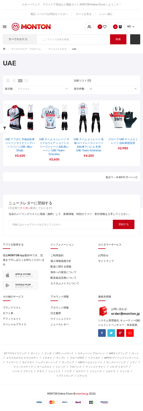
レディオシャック (48, 362)
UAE (74, 49)
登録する (123, 224)
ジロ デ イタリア (119, 366)
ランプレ (61, 357)
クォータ (124, 371)
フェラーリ (12, 362)
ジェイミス (54, 371)
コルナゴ (110, 371)
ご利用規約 (56, 255)
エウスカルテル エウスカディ (22, 357)
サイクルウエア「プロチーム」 (27, 49)
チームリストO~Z (57, 49)
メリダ (68, 371)
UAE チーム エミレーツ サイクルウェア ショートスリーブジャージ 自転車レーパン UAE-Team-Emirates (54, 147)
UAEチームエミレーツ (90, 362)
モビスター (28, 362)
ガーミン (35, 353)
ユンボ (48, 353)
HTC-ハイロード (65, 353)
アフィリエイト (12, 318)
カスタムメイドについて (64, 283)
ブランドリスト (12, 307)
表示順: (9, 88)
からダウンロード (24, 275)
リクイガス (94, 357)
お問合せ (103, 255)
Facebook (102, 333)
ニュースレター (59, 324)
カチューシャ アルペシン (91, 353)
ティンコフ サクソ (96, 366)
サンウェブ (68, 362)
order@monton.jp (125, 314)
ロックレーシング (116, 362)
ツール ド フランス (22, 371)
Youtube (130, 333)
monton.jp (82, 393)
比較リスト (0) (82, 80)
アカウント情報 (59, 307)
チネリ (40, 371)
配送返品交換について (63, 277)
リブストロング (64, 375)
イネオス (47, 357)
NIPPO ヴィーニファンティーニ (121, 357)
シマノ (133, 362)
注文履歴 (55, 313)
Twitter (111, 333)
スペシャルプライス (14, 324)
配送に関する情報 (60, 266)
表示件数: (79, 88)
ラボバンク (75, 366)
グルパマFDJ (77, 357)
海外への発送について (63, 272)
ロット (135, 353)
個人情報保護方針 (60, 261)
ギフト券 (8, 313)
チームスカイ (44, 366)
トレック (60, 366)
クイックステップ (23, 366)
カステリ (80, 371)
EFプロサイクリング (15, 353)
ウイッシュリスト (60, 318)
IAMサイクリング (118, 353)
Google (120, 333)
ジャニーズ (96, 371)
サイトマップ (106, 261)
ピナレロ (82, 375)
